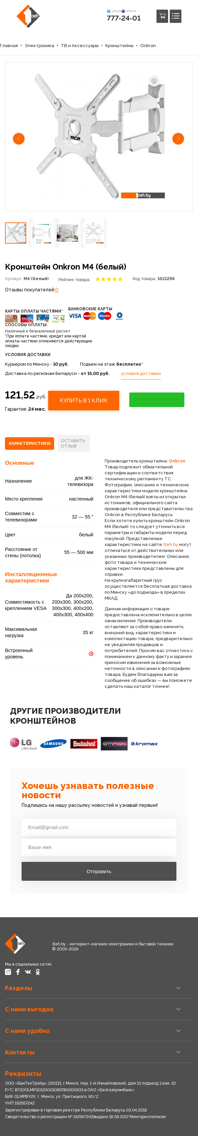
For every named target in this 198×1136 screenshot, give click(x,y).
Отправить (99, 871)
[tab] (29, 443)
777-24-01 (124, 18)
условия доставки (141, 373)
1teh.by (170, 544)
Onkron (177, 460)
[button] (19, 139)
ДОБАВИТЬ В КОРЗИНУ (156, 399)
